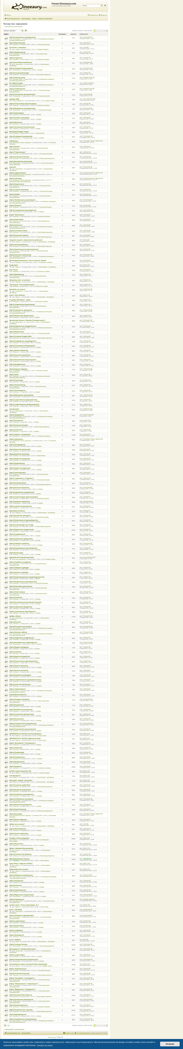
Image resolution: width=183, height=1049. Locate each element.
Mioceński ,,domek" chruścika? (20, 780)
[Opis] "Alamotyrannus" (18, 969)
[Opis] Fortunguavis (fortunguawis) (22, 346)
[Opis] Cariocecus (16, 225)
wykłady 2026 (14, 99)
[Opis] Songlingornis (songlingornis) (22, 341)
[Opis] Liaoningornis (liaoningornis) (22, 611)
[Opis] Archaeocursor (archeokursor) (22, 723)
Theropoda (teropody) (43, 44)
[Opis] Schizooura (16, 430)
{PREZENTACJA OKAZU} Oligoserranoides (25, 738)
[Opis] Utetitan (14, 194)
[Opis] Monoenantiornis (18, 695)
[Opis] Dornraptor (15, 814)
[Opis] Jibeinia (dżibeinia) (18, 350)
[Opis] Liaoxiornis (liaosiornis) (20, 506)
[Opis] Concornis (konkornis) (20, 684)
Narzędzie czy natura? (17, 289)
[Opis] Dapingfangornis (17, 1014)
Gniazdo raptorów (45, 773)
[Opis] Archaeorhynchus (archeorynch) (23, 959)
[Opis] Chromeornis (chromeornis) (22, 127)
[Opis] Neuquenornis (17, 762)
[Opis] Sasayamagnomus (18, 1005)
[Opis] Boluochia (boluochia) (19, 449)
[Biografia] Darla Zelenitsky (19, 454)
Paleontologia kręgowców (43, 74)
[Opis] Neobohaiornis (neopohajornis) (23, 642)
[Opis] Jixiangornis (16, 881)
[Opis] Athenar (14, 146)
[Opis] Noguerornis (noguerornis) (21, 529)
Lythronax (16, 44)
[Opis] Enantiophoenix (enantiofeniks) (23, 548)
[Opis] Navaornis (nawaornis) (20, 790)
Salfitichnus (13, 141)
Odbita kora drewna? (17, 824)
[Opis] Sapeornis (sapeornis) (19, 468)
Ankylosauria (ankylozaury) (17, 176)
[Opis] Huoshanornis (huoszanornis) (22, 360)
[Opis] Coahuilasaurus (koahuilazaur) (23, 1019)
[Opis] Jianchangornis (17, 390)
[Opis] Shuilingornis (16, 935)
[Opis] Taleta (14, 374)
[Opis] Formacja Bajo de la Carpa (21, 525)
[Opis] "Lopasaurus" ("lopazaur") (21, 478)
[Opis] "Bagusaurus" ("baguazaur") (22, 989)
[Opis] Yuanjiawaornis (17, 534)
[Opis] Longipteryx (16, 930)
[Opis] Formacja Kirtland (18, 231)
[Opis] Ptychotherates (17, 43)
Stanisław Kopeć (17, 79)
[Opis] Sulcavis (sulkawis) (18, 572)
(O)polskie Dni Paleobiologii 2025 (21, 557)
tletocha (17, 241)
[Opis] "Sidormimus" (17, 215)
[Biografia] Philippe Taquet (19, 132)
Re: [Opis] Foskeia (16, 83)
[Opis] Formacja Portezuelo (19, 973)
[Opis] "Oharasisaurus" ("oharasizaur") (23, 984)
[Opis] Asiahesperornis (17, 890)
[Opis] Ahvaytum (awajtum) (19, 699)
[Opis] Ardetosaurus (16, 899)
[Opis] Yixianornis (15, 748)
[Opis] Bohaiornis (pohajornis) (20, 804)
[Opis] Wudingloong (16, 274)
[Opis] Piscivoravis (16, 844)
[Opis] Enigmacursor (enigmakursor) (22, 326)
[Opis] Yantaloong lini (17, 89)
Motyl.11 (17, 267)
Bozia (17, 941)
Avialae (40, 70)
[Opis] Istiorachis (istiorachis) (20, 255)
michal (17, 49)
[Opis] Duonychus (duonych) (19, 515)
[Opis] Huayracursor (16, 184)
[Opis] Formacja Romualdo (19, 73)
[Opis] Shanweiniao (16, 926)
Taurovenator (16, 39)
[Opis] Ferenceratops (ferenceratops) (22, 104)
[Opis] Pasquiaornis (16, 705)
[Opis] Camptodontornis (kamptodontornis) (25, 680)
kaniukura (18, 262)
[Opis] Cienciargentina (17, 473)
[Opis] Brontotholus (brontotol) (20, 161)
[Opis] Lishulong (15, 178)
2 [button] (97, 31)
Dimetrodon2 (19, 64)
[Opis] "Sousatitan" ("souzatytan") (22, 978)
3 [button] (99, 31)
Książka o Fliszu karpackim (19, 838)
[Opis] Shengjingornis (17, 445)
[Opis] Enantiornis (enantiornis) (20, 709)
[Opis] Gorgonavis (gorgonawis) (21, 68)
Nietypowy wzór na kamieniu (19, 280)
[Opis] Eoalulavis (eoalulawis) (20, 675)
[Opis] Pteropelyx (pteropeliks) (20, 627)
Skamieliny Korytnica (17, 511)
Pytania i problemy (43, 49)
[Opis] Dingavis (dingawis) (19, 647)
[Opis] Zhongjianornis (17, 364)
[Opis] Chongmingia (16, 752)
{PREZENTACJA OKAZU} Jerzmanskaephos (25, 734)
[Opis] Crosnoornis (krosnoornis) (21, 714)
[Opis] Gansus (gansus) (18, 819)
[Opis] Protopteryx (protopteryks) (21, 794)
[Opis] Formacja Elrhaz (17, 483)
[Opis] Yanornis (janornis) (18, 833)
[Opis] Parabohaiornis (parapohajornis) (23, 520)
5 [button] (104, 31)
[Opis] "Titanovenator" (17, 152)
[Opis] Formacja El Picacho (19, 157)
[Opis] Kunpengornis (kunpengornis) (22, 210)
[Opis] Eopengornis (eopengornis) (21, 492)
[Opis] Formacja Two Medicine (20, 854)
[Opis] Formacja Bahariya (18, 245)
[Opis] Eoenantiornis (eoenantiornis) (22, 729)
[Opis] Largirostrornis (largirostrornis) (23, 400)
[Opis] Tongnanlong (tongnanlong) (22, 304)
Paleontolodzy (40, 133)
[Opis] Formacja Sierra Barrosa (20, 995)
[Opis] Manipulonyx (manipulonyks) (22, 108)
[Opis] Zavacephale (16, 219)
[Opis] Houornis (15, 622)
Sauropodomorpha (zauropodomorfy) (19, 181)
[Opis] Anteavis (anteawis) (18, 190)
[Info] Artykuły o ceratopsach (20, 434)
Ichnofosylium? (15, 776)
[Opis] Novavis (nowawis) (18, 670)
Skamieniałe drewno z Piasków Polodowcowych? (27, 320)
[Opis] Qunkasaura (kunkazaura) (21, 999)
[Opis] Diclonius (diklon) (18, 632)
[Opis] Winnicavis (15, 122)
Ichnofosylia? (14, 409)
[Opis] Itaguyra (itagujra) (18, 369)
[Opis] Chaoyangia (16, 380)
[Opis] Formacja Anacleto (18, 425)
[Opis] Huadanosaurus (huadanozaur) (23, 582)
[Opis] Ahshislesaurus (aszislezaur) (22, 200)
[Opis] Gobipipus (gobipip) (19, 568)
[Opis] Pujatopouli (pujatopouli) (20, 136)
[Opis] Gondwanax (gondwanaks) (21, 915)
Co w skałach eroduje (48, 100)
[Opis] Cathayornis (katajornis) (20, 607)
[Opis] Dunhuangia (16, 553)
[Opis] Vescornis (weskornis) (19, 355)
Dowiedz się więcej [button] (45, 1045)
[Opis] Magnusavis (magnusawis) (21, 895)
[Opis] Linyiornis (15, 652)
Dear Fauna (13, 270)
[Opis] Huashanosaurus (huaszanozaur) (23, 249)
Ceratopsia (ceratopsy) (42, 59)
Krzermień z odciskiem (17, 47)
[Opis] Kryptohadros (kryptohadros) (22, 37)
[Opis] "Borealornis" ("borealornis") (22, 743)
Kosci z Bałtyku (15, 940)
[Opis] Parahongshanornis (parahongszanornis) (26, 577)
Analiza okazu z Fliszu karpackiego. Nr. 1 (24, 905)
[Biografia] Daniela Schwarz (19, 859)
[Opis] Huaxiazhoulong (17, 809)
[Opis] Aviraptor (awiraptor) (19, 118)
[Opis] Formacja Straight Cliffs (20, 336)
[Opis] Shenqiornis (16, 420)
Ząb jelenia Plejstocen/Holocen (20, 62)
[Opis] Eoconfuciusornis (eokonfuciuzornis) (25, 602)
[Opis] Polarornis (15, 885)
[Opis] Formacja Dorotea (18, 944)
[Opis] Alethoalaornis (17, 463)
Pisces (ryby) (42, 735)
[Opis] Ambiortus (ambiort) (19, 543)
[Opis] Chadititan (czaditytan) (20, 562)
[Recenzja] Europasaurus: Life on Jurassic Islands (27, 260)
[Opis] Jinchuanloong (17, 385)
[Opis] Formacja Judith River (19, 785)
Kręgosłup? (13, 265)
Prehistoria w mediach (46, 262)
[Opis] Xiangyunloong (17, 52)
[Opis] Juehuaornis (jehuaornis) (21, 539)
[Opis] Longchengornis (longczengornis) (24, 404)
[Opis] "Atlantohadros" (17, 689)
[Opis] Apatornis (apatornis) (19, 501)
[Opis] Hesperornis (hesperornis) (21, 316)
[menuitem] (103, 15)
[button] (107, 31)
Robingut (18, 512)
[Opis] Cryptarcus (15, 58)
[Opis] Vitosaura (15, 205)
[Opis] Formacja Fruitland (18, 235)
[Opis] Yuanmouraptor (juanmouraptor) (23, 497)
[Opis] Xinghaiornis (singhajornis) (21, 638)
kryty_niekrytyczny (18, 100)
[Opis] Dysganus (15, 766)
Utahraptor (16, 860)
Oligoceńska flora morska (18, 869)
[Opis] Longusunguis (17, 955)
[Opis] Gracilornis (15, 597)
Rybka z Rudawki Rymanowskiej (21, 848)
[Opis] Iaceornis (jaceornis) (19, 487)
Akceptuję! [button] (170, 1044)
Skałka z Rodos (15, 616)
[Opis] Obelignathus (16, 415)
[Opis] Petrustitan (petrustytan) (20, 586)
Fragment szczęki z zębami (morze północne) (25, 240)
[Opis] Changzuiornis (17, 757)
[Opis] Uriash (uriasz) (17, 592)
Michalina (18, 282)
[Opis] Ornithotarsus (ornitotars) (21, 799)
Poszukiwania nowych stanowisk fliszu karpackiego (28, 964)
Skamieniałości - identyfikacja (46, 241)
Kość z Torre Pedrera (17, 295)
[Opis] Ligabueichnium (17, 173)
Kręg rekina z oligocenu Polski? (21, 863)
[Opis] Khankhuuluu (16, 332)
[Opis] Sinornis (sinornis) (18, 666)
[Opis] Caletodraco (16, 439)
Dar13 (17, 826)
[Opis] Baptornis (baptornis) (19, 656)
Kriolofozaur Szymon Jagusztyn (22, 142)
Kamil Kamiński (17, 84)
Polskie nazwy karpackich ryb (20, 771)
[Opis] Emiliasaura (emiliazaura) (21, 875)
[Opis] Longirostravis (17, 921)
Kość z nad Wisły (15, 910)
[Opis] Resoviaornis (16, 719)
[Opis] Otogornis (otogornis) (19, 459)
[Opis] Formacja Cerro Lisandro (21, 1010)
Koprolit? (12, 167)
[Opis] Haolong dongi (17, 77)
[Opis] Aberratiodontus (17, 829)
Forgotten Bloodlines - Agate (19, 300)
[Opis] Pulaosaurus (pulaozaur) (20, 310)
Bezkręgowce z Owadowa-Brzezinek (22, 949)
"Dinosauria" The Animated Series (21, 285)
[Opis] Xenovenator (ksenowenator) (22, 94)
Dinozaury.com (52, 1037)
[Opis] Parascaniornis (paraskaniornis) (23, 661)
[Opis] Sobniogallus (16, 113)
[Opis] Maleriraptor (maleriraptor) (21, 395)
